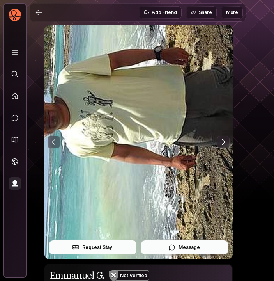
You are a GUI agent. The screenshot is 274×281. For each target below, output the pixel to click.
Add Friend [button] (160, 12)
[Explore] (15, 74)
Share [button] (201, 12)
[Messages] (15, 118)
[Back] (39, 12)
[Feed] (15, 96)
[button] (15, 139)
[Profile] (15, 183)
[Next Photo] (223, 142)
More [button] (232, 12)
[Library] (15, 52)
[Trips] (15, 161)
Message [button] (184, 247)
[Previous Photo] (54, 142)
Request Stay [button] (92, 247)
